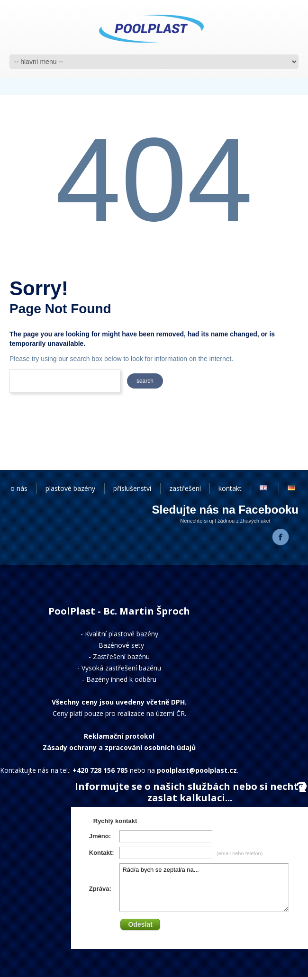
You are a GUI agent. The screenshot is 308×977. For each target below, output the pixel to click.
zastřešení (185, 488)
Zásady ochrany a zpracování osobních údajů (119, 747)
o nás (18, 488)
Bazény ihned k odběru (121, 679)
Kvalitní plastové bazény (121, 633)
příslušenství (132, 488)
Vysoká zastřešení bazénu (121, 667)
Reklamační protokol (119, 736)
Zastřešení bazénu (121, 656)
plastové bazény (70, 488)
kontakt (230, 488)
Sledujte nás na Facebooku (225, 509)
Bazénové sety (121, 645)
